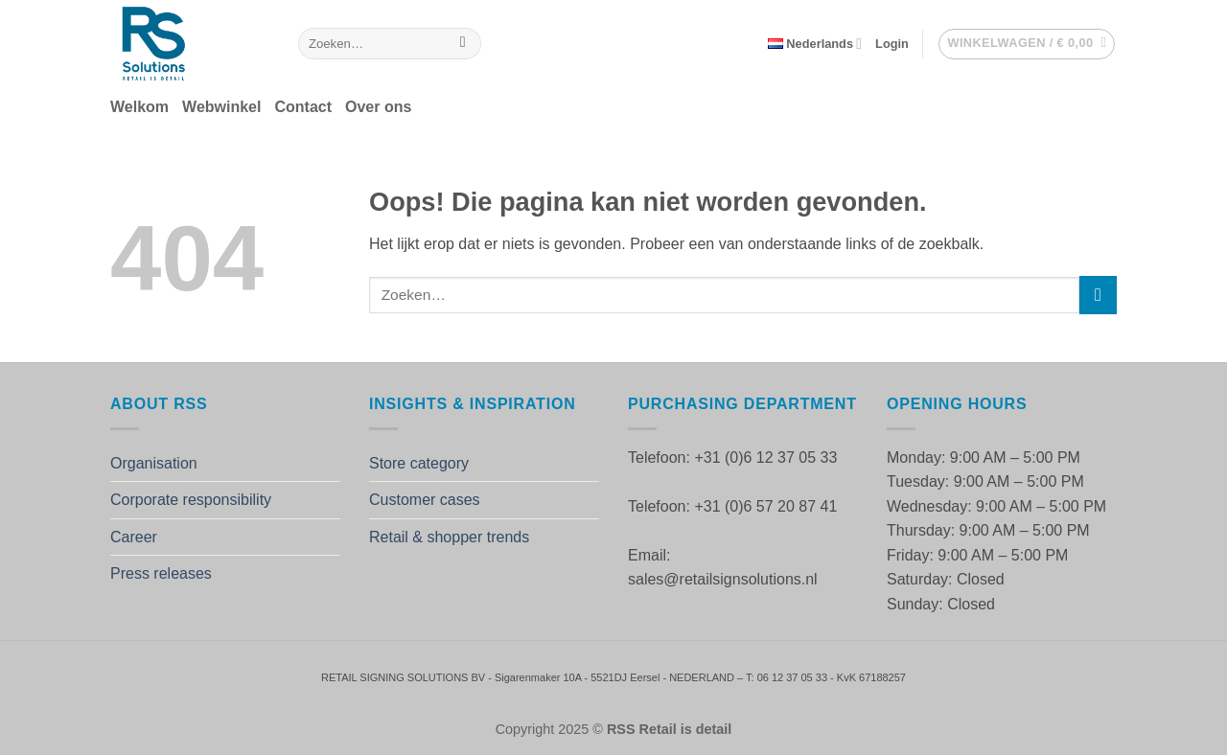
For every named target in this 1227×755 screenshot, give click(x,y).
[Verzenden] (462, 44)
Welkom (139, 107)
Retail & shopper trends (449, 537)
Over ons (378, 107)
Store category (419, 463)
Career (133, 537)
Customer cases (424, 500)
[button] (892, 44)
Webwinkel (221, 107)
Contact (303, 107)
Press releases (161, 573)
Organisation (153, 463)
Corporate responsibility (190, 500)
